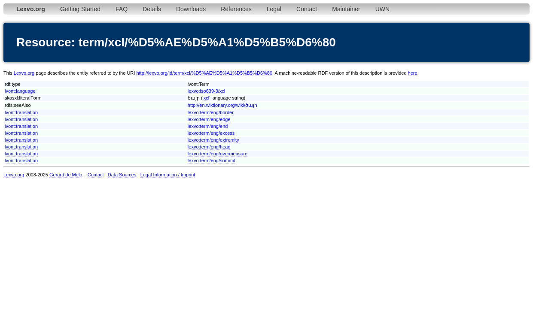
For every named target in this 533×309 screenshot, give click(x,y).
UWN (382, 9)
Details (152, 9)
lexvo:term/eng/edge (209, 119)
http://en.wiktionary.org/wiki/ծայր (222, 105)
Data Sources (122, 174)
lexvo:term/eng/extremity (213, 139)
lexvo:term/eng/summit (211, 160)
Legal (274, 9)
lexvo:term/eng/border (211, 112)
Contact (306, 9)
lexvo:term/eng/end (208, 126)
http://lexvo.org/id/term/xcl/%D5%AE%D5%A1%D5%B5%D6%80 (204, 73)
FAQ (122, 9)
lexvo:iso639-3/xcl (206, 91)
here (412, 73)
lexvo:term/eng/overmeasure (217, 153)
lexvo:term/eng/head (209, 146)
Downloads (191, 9)
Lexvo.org (24, 73)
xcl (206, 97)
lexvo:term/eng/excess (211, 133)
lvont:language (20, 91)
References (236, 9)
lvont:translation (21, 112)
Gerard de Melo (65, 174)
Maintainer (346, 9)
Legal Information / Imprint (167, 174)
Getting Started (80, 9)
